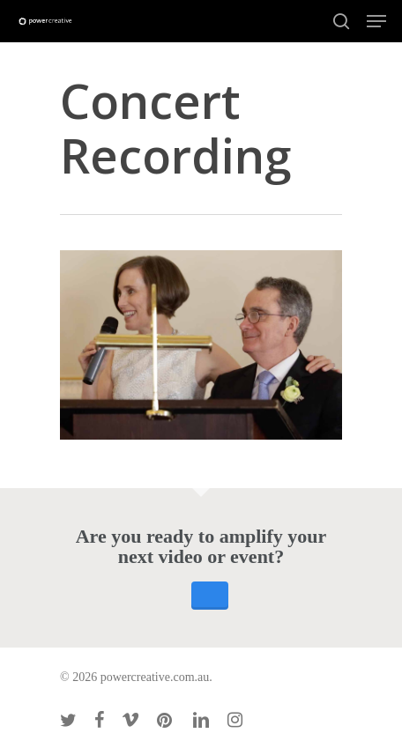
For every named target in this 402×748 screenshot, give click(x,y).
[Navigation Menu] (376, 21)
